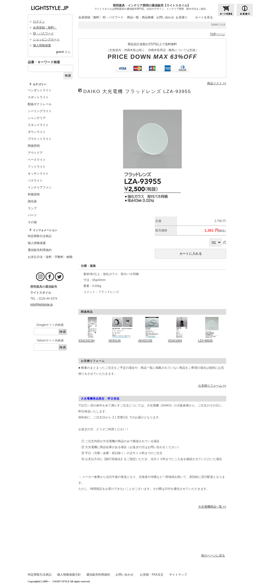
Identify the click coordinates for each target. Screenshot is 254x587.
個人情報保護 (42, 45)
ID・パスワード (43, 33)
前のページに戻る (213, 555)
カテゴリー (39, 84)
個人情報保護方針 (69, 574)
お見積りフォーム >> (212, 385)
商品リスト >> (216, 83)
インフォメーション (45, 230)
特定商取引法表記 (40, 574)
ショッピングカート (46, 39)
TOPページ (217, 34)
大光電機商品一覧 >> (212, 506)
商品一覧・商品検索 (140, 17)
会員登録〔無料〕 (45, 27)
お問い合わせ (165, 17)
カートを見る (204, 17)
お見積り (182, 17)
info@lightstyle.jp (41, 304)
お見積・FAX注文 (151, 574)
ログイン (39, 21)
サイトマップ (178, 574)
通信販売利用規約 (98, 574)
